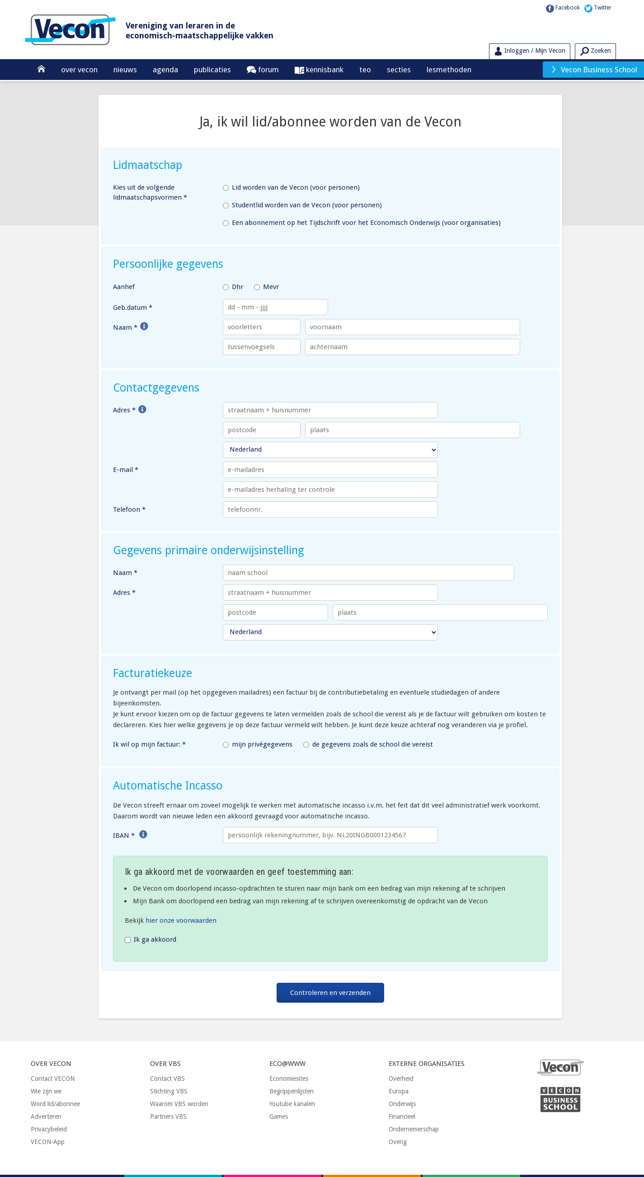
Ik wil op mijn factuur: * (149, 744)
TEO (365, 69)
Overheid (401, 1078)
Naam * (125, 327)
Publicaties (212, 69)
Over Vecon (79, 69)
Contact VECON (53, 1078)
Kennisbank (323, 69)
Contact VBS (167, 1078)
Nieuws (125, 69)
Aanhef (124, 287)
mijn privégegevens (257, 744)
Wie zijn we (46, 1091)
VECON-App (48, 1141)
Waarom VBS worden (179, 1103)
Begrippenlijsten (291, 1091)
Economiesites (288, 1078)
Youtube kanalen (292, 1103)
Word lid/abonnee (55, 1103)
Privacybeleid (49, 1129)
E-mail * (125, 470)
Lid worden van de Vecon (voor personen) (291, 187)
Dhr (233, 287)
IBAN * (124, 835)
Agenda (165, 69)
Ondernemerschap (414, 1129)
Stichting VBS (169, 1091)
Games (278, 1116)
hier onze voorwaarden (181, 920)
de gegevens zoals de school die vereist (368, 744)
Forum (267, 69)
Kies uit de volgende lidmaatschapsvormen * (150, 192)
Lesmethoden (449, 69)
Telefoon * (129, 509)
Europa (399, 1091)
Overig (398, 1141)
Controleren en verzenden (330, 993)
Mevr (266, 287)
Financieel (402, 1116)
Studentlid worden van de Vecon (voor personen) (302, 205)
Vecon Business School (593, 69)
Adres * (124, 410)
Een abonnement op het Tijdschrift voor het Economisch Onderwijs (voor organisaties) (362, 223)
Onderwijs (402, 1103)
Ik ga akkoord (150, 939)
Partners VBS (168, 1116)
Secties (399, 69)
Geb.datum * (132, 308)
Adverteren (46, 1116)
